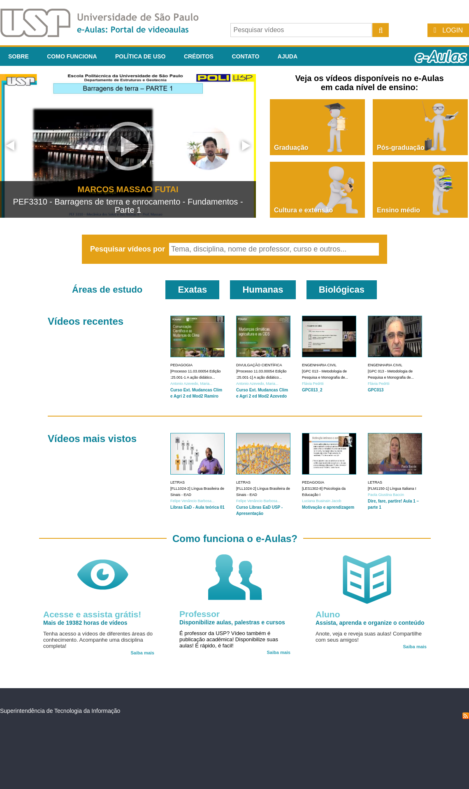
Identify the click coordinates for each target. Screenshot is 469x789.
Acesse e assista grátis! (92, 614)
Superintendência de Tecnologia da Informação (60, 711)
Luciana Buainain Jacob (321, 501)
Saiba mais (142, 652)
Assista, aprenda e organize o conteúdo (370, 622)
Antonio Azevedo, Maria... (191, 384)
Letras (177, 482)
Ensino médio (398, 210)
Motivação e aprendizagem (328, 507)
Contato (245, 56)
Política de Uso (140, 56)
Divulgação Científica (259, 365)
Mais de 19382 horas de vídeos (85, 622)
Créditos (199, 56)
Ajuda (287, 56)
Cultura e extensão (303, 210)
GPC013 (375, 390)
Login (452, 30)
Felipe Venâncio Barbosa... (192, 501)
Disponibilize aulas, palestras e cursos (232, 622)
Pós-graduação (401, 147)
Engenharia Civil (319, 365)
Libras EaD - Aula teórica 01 (197, 507)
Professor (199, 614)
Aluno (328, 614)
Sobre (18, 56)
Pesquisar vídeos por (128, 249)
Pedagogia (181, 365)
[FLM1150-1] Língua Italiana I (392, 488)
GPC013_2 (312, 390)
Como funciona (72, 56)
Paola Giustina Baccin (386, 495)
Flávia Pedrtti (313, 384)
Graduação (291, 147)
